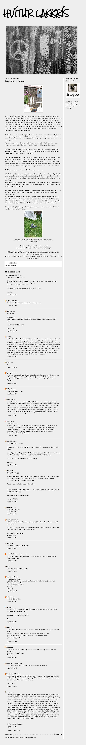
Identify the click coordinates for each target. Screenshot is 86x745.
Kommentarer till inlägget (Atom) (25, 737)
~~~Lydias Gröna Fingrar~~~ (15, 554)
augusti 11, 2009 (12, 726)
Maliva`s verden (11, 300)
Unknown (9, 311)
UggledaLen (10, 441)
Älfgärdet (9, 421)
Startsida (34, 734)
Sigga (8, 362)
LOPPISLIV (10, 399)
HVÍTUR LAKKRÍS (36, 13)
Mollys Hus (9, 389)
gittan (8, 336)
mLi (7, 566)
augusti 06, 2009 (12, 686)
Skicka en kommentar (13, 730)
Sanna (8, 647)
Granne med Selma (12, 674)
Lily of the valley (11, 577)
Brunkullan (9, 507)
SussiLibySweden (11, 520)
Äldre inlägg (58, 734)
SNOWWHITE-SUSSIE (13, 663)
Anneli (8, 627)
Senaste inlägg (9, 734)
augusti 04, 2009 (12, 295)
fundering (13, 265)
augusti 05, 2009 (12, 601)
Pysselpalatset (10, 373)
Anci (7, 607)
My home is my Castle (13, 275)
